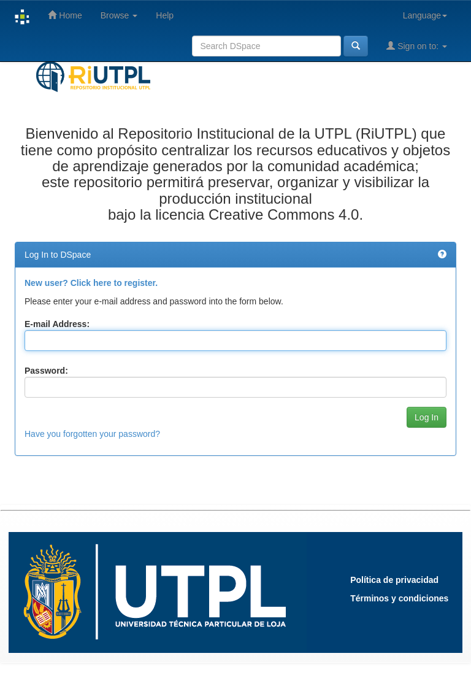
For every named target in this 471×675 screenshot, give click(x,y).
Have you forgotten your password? (92, 434)
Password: (46, 371)
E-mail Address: (57, 324)
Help (165, 15)
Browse (119, 15)
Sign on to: (416, 45)
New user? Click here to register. (91, 283)
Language (425, 15)
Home (65, 15)
